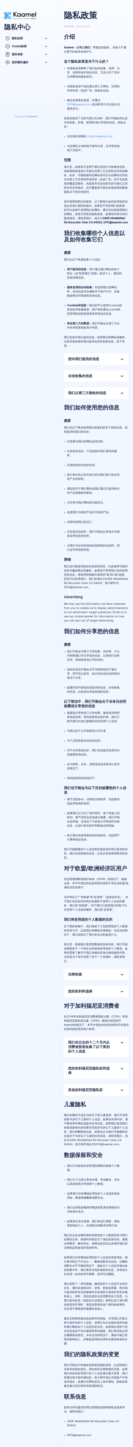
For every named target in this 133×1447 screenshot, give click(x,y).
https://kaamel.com (100, 136)
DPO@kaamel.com (79, 104)
